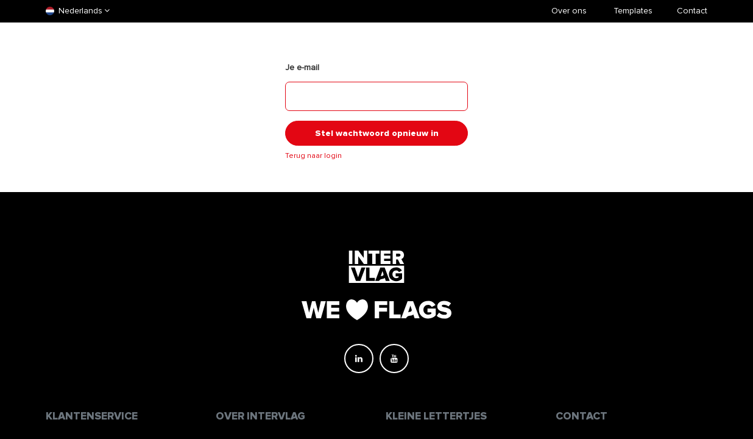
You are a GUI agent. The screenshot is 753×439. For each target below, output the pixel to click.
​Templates (632, 10)
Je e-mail (302, 67)
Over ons (569, 10)
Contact (692, 10)
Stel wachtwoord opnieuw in (377, 133)
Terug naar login (313, 155)
